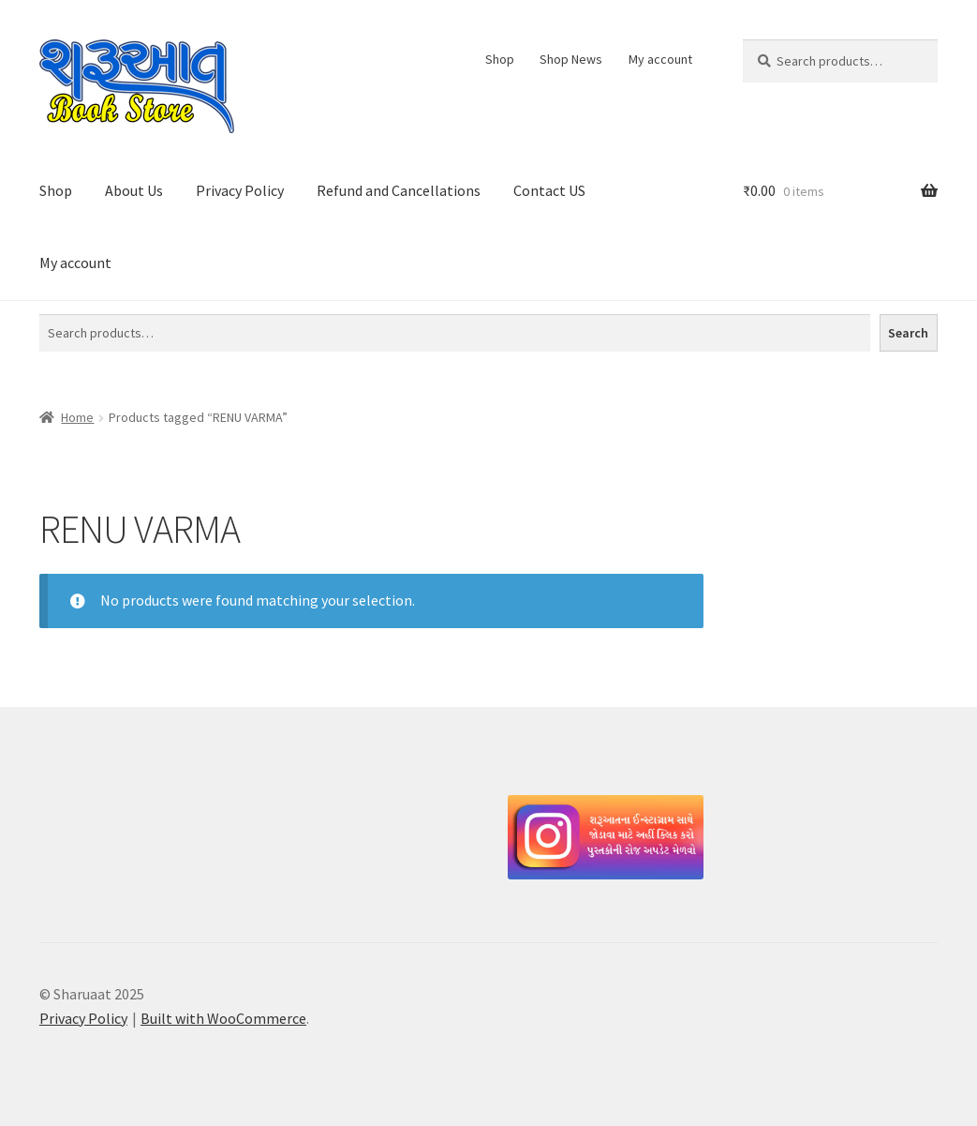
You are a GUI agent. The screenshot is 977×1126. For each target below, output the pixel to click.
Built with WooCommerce (223, 1018)
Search (908, 332)
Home (77, 417)
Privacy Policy (240, 190)
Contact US (549, 190)
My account (660, 59)
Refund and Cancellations (399, 190)
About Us (134, 190)
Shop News (571, 59)
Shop (499, 59)
